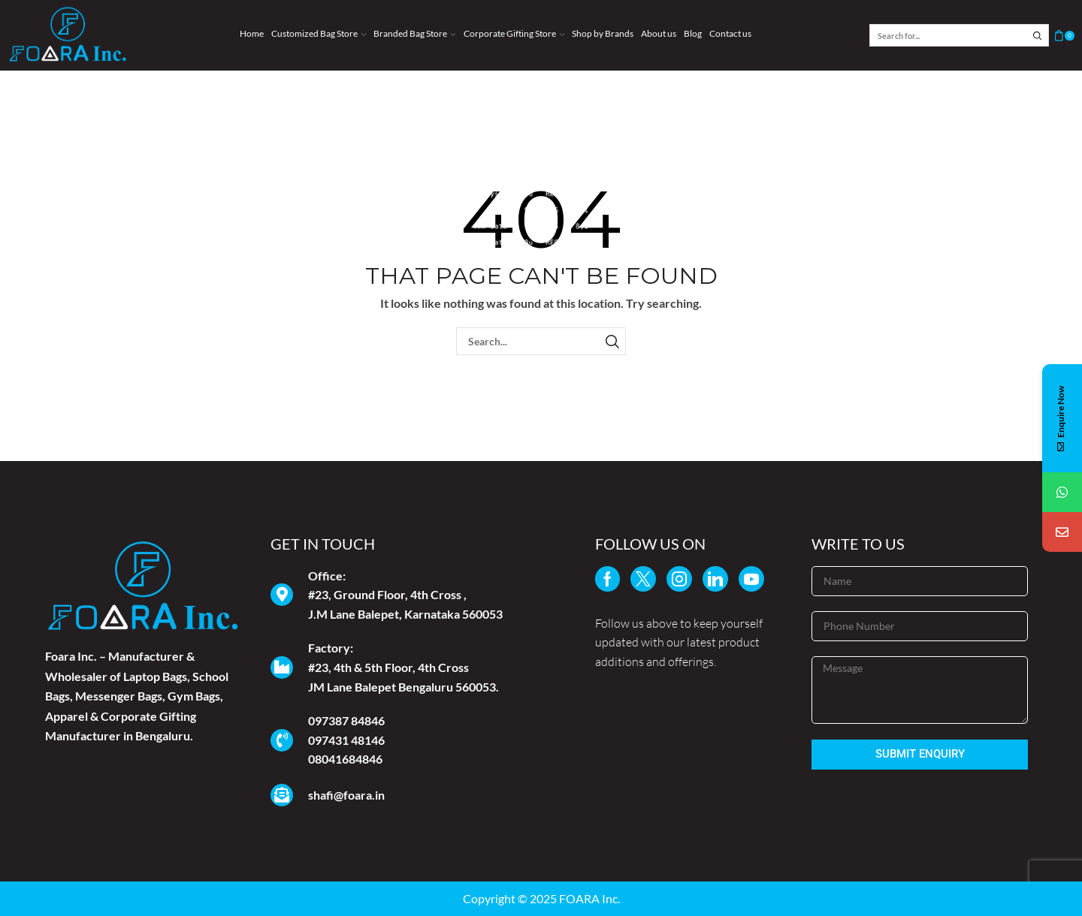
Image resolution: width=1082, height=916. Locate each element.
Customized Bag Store (318, 33)
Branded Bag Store (414, 33)
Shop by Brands (602, 33)
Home (252, 33)
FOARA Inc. (589, 898)
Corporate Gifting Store (514, 33)
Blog (693, 33)
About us (658, 33)
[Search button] (1037, 35)
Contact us (730, 33)
